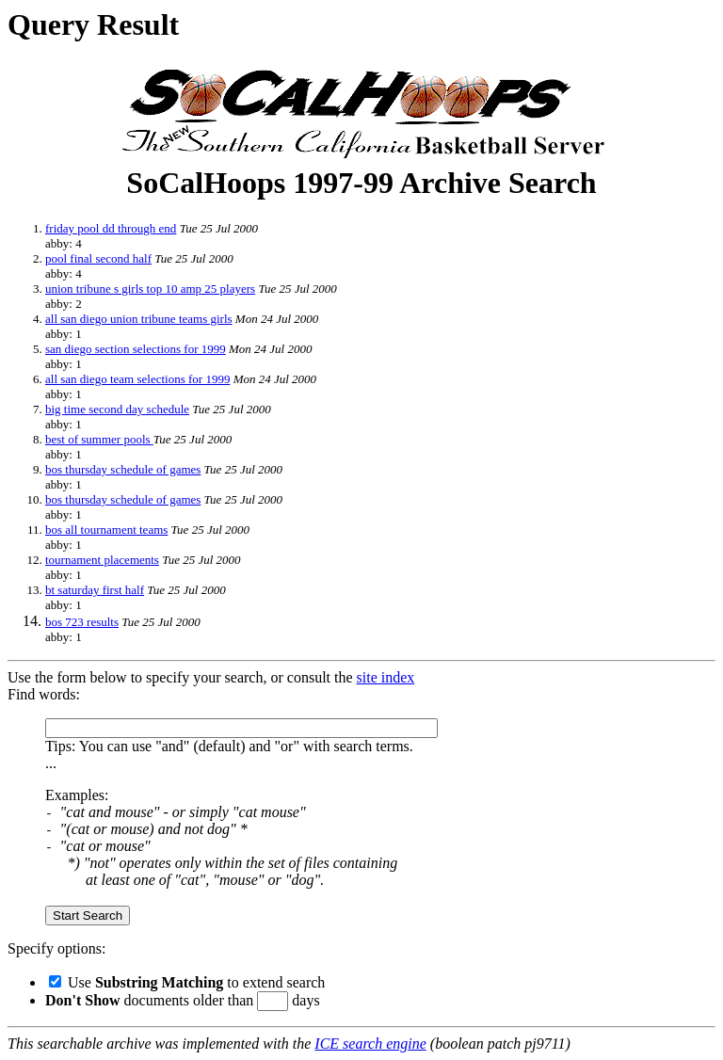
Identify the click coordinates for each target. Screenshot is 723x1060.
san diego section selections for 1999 (135, 349)
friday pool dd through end (110, 228)
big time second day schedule (117, 409)
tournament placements (102, 560)
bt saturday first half (94, 590)
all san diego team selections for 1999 (137, 379)
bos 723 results (82, 622)
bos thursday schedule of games (123, 469)
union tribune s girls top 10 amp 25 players (150, 288)
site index (386, 677)
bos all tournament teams (106, 529)
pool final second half (98, 258)
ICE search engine (370, 1044)
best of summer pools (99, 439)
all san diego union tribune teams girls (139, 319)
